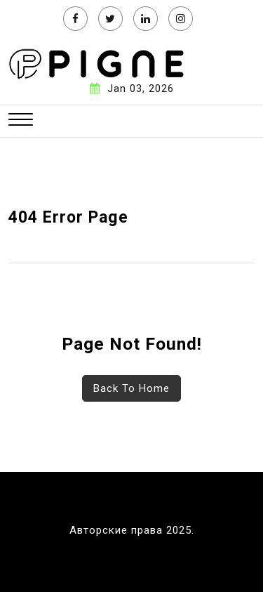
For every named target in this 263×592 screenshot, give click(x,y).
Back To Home (131, 388)
